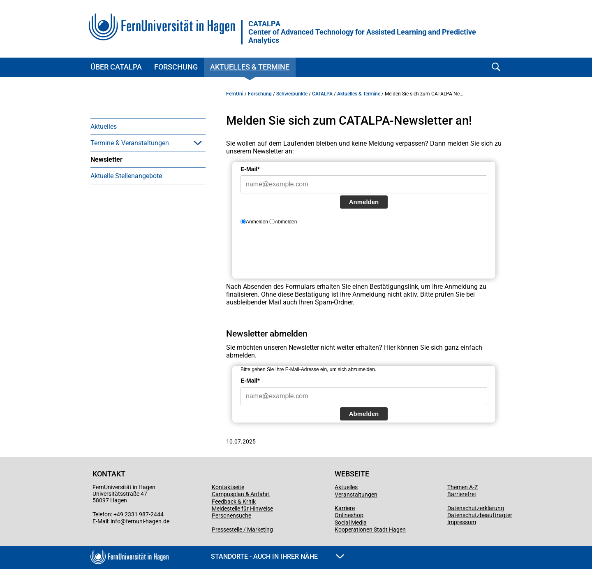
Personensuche (231, 515)
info (115, 521)
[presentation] (302, 255)
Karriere (345, 508)
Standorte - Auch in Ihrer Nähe (277, 556)
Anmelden (364, 201)
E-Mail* (250, 169)
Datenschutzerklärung (475, 508)
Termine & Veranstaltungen (129, 143)
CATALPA (362, 32)
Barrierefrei (461, 494)
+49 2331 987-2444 (138, 514)
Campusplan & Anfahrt (241, 494)
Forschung (176, 67)
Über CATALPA (116, 67)
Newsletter (106, 159)
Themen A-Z (462, 487)
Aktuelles (103, 126)
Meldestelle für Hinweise (242, 508)
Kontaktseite (228, 487)
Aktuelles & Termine (249, 67)
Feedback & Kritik (234, 501)
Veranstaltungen (356, 494)
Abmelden (364, 413)
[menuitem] (148, 126)
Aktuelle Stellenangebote (126, 176)
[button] (198, 143)
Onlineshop (349, 515)
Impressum (461, 522)
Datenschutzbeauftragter (479, 515)
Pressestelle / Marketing (242, 529)
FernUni (234, 94)
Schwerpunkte (292, 94)
